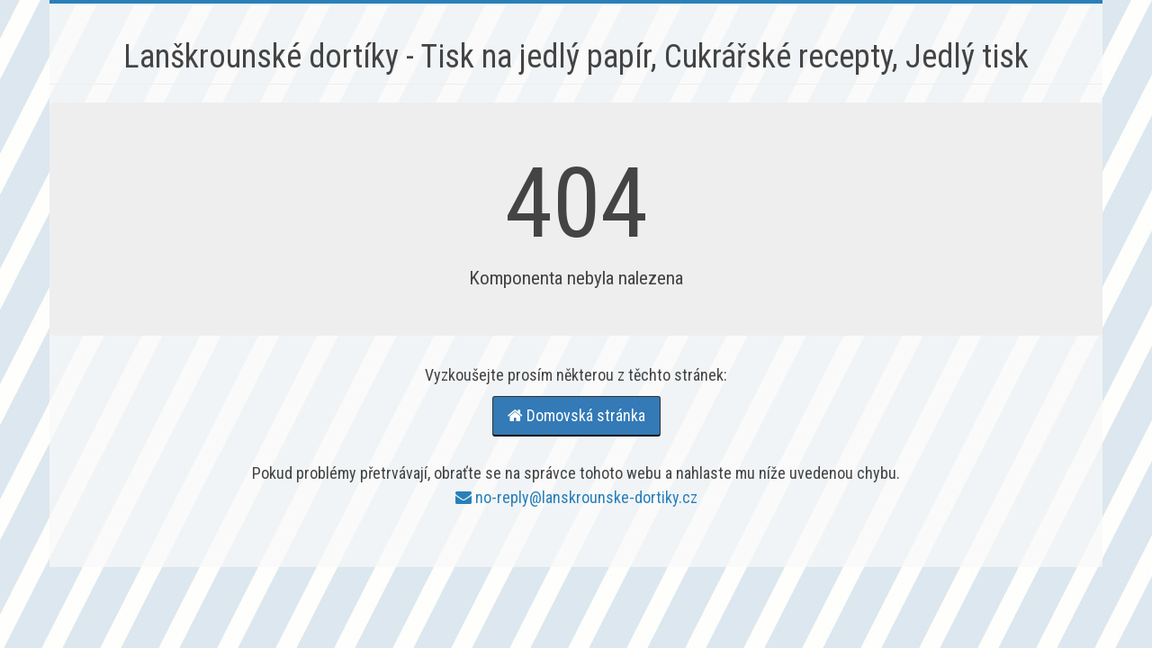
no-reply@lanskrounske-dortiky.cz (576, 497)
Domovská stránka (576, 415)
